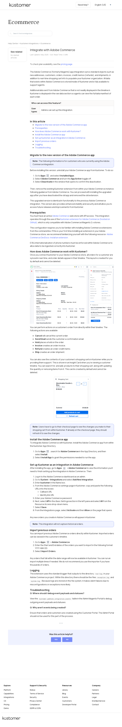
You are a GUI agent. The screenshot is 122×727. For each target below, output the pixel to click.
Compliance (35, 704)
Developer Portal (69, 704)
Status (32, 690)
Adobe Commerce (60, 215)
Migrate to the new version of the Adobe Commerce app (61, 124)
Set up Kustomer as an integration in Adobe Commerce (60, 137)
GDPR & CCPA (35, 708)
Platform (7, 690)
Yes (55, 639)
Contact (95, 704)
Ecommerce (46, 43)
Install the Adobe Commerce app (50, 134)
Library (65, 690)
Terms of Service (37, 693)
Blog (64, 693)
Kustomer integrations (29, 43)
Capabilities (9, 693)
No (67, 639)
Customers (67, 701)
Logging (39, 144)
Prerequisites (41, 128)
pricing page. (67, 64)
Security (33, 697)
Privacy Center (36, 701)
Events (65, 697)
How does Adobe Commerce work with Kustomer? (58, 131)
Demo (6, 708)
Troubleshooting (43, 147)
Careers (95, 690)
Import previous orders (45, 141)
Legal (94, 697)
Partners (95, 693)
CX (5, 701)
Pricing (6, 704)
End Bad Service (98, 701)
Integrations (9, 697)
